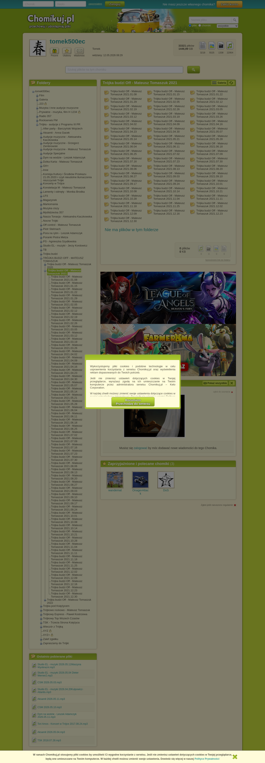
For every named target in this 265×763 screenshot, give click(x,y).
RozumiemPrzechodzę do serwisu (133, 401)
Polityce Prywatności (207, 758)
